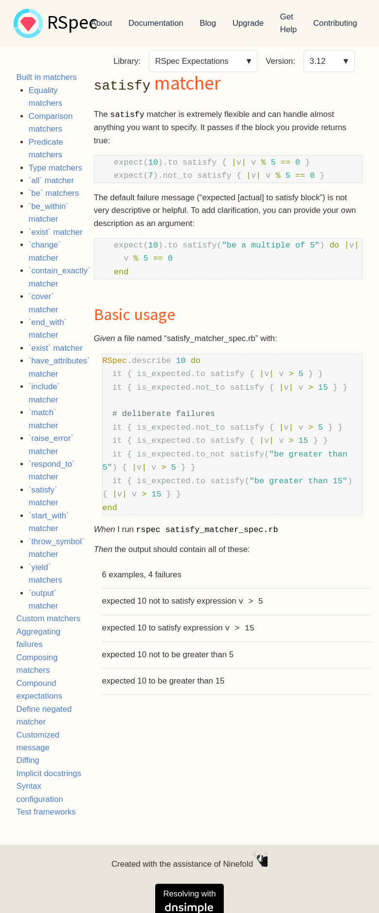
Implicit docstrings (49, 773)
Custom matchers (49, 618)
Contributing (335, 23)
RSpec (72, 23)
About (101, 23)
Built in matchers (47, 77)
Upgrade (248, 23)
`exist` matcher (56, 232)
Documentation (155, 23)
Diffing (28, 760)
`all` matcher (51, 180)
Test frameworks (46, 812)
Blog (207, 23)
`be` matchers (54, 193)
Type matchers (55, 167)
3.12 (317, 61)
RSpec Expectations (192, 61)
